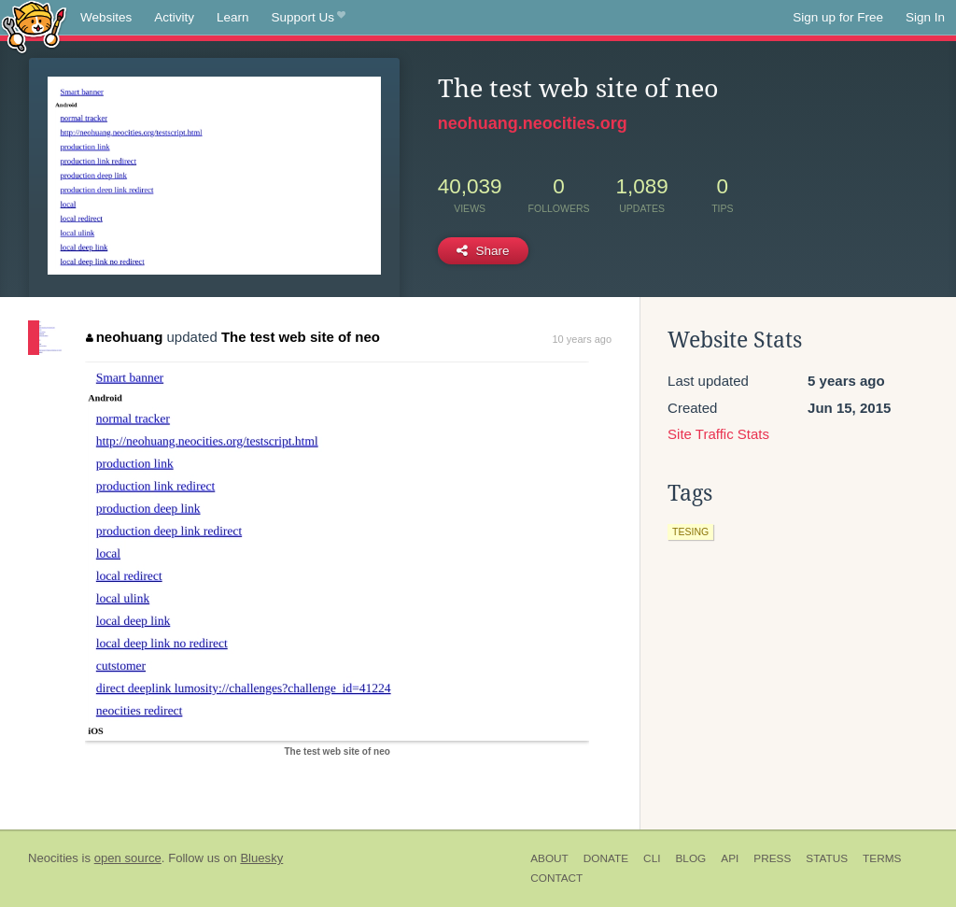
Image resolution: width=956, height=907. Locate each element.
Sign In (925, 17)
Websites (106, 17)
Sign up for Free (838, 17)
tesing (690, 531)
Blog (690, 858)
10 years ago (582, 339)
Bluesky (261, 858)
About (549, 858)
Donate (605, 858)
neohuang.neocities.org (532, 123)
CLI (651, 858)
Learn (233, 17)
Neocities (53, 858)
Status (827, 858)
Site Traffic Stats (718, 434)
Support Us (308, 17)
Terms (882, 858)
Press (772, 858)
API (729, 858)
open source (128, 858)
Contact (556, 878)
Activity (174, 17)
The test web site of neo (300, 337)
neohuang (124, 337)
